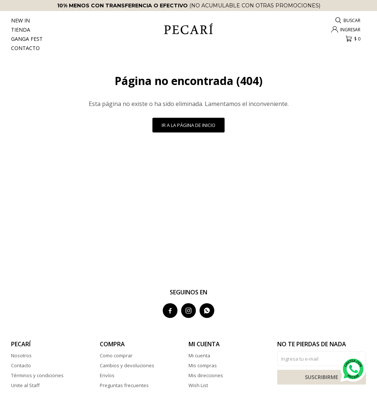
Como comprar (116, 355)
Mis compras (202, 365)
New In (20, 20)
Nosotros (21, 355)
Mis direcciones (205, 375)
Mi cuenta (199, 355)
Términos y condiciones (37, 375)
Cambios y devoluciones (127, 365)
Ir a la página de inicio (188, 125)
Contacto (25, 48)
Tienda (20, 29)
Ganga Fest (27, 38)
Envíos (107, 375)
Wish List (198, 385)
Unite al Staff (25, 385)
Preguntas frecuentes (124, 385)
